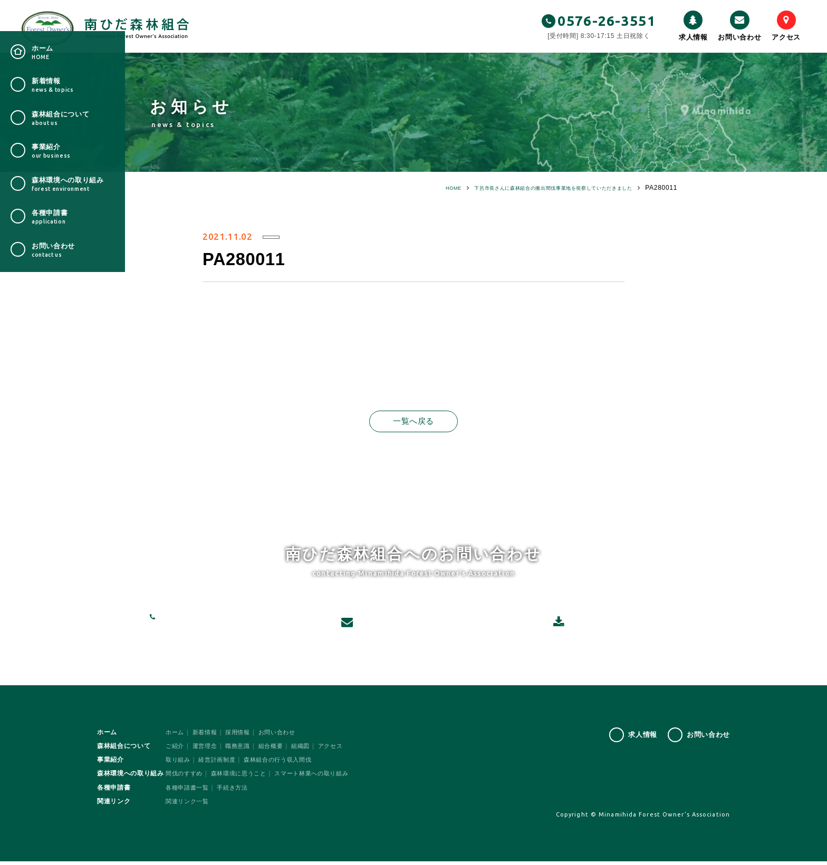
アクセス (786, 26)
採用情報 (242, 736)
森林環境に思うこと (244, 777)
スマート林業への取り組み (322, 777)
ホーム (176, 736)
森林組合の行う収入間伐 (285, 763)
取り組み (179, 763)
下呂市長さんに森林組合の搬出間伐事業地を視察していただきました (528, 187)
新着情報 (207, 736)
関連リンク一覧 (189, 805)
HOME (402, 187)
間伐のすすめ (186, 777)
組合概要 (277, 749)
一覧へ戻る (413, 421)
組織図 (309, 749)
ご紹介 (176, 749)
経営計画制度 (220, 763)
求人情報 (693, 26)
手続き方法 (237, 791)
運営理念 (207, 749)
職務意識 (242, 749)
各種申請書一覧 (189, 791)
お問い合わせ (739, 26)
